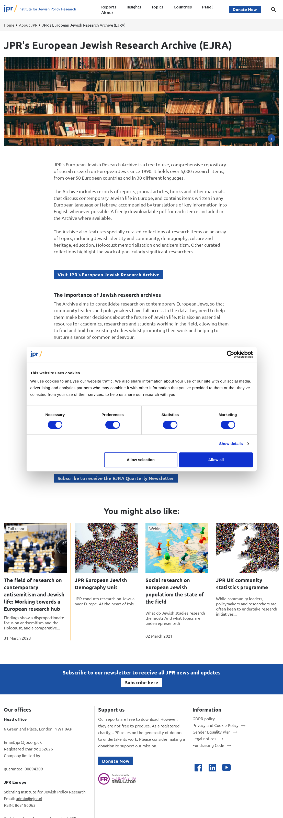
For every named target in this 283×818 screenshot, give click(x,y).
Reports (108, 6)
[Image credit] (271, 138)
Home (9, 25)
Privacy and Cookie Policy (216, 725)
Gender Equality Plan (212, 731)
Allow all (216, 459)
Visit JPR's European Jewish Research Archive (109, 274)
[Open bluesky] (240, 767)
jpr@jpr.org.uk (29, 742)
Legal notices (204, 738)
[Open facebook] (198, 767)
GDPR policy (204, 718)
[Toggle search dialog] (273, 9)
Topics (157, 6)
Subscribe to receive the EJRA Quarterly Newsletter (116, 478)
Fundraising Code (208, 745)
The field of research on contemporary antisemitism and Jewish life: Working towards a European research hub (34, 594)
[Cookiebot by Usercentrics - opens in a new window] (230, 354)
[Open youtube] (226, 767)
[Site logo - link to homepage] (40, 9)
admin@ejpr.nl (29, 798)
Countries (183, 6)
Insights (134, 6)
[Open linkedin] (212, 767)
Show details (231, 443)
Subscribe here (141, 682)
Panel (207, 6)
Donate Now (245, 9)
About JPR (28, 25)
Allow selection (141, 459)
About (107, 12)
